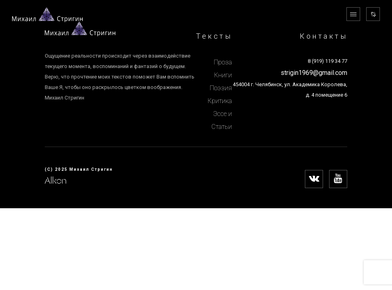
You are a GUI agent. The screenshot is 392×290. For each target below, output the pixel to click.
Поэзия (221, 88)
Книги (223, 75)
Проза (223, 62)
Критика (220, 101)
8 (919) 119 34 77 (327, 61)
